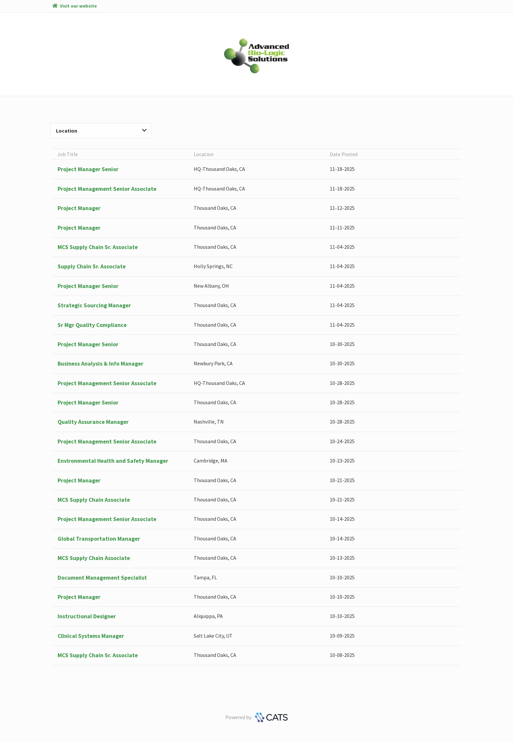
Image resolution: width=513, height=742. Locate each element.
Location (101, 130)
